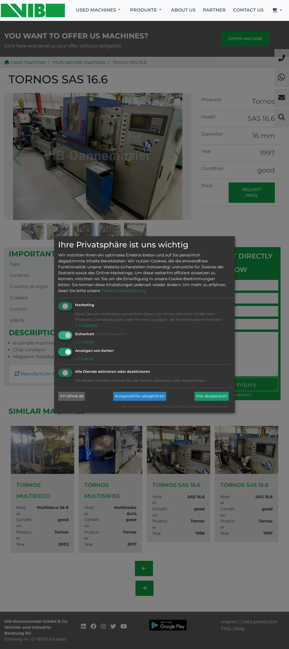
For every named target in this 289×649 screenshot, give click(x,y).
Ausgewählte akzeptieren (140, 396)
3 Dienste (86, 325)
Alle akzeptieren (211, 396)
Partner (214, 10)
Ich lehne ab (72, 396)
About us (183, 10)
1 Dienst (84, 342)
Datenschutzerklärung (123, 290)
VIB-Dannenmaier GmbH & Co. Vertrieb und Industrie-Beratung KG (175, 406)
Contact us (248, 10)
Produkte (144, 10)
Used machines (96, 10)
